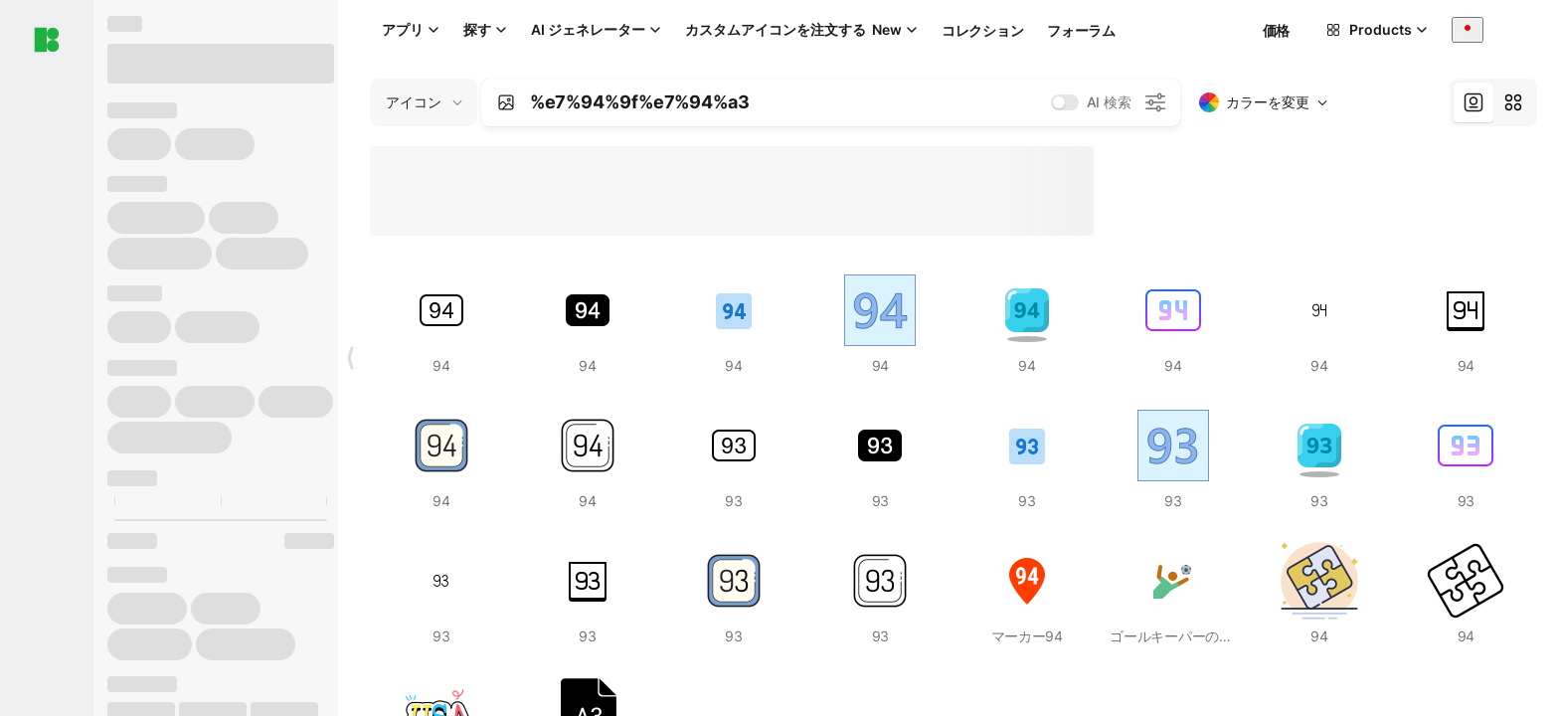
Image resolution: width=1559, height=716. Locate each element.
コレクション (982, 30)
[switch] (1065, 102)
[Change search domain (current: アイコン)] (423, 102)
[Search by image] (506, 102)
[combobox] (1467, 29)
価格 (1276, 30)
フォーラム (1081, 30)
